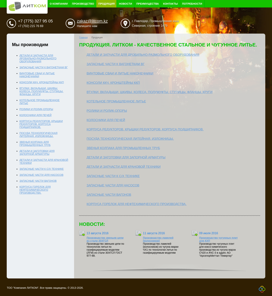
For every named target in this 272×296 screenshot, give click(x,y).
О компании (59, 3)
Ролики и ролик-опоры (107, 111)
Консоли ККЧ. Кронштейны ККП (113, 83)
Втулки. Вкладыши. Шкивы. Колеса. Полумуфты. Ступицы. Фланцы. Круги (149, 92)
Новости (125, 3)
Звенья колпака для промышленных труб (123, 148)
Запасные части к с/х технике (113, 176)
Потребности (192, 3)
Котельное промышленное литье (116, 101)
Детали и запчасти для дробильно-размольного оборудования (143, 55)
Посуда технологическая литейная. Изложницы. (130, 139)
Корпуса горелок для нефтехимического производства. (136, 204)
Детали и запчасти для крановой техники (123, 167)
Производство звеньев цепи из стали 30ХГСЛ (105, 239)
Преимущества (147, 3)
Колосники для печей (106, 120)
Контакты (170, 3)
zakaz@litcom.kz (92, 21)
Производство (83, 3)
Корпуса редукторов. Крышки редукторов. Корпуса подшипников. (145, 129)
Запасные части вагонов (109, 195)
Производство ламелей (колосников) (158, 239)
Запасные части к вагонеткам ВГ (115, 64)
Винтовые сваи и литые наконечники (120, 73)
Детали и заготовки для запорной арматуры (126, 157)
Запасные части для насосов (113, 185)
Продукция (106, 3)
